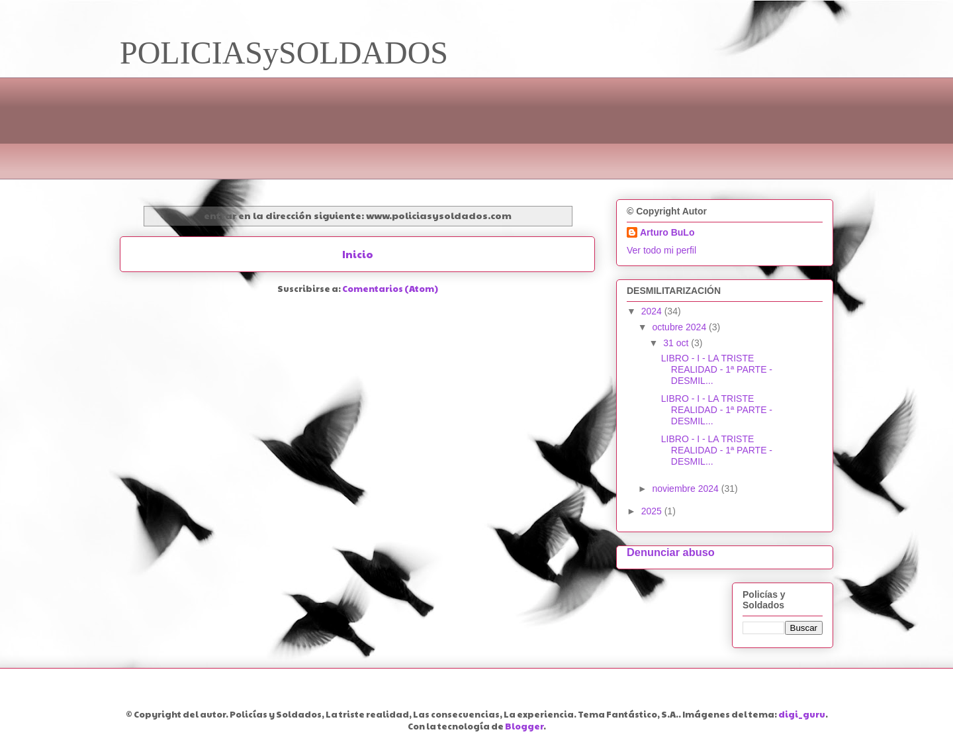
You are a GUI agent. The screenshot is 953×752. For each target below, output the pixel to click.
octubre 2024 (680, 327)
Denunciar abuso (671, 552)
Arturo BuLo (667, 232)
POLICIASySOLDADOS (284, 52)
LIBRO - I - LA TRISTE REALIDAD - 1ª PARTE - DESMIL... (716, 369)
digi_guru (801, 714)
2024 (652, 311)
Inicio (357, 254)
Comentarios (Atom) (390, 289)
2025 (652, 511)
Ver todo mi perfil (661, 250)
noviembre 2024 (686, 488)
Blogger (524, 726)
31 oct (677, 343)
